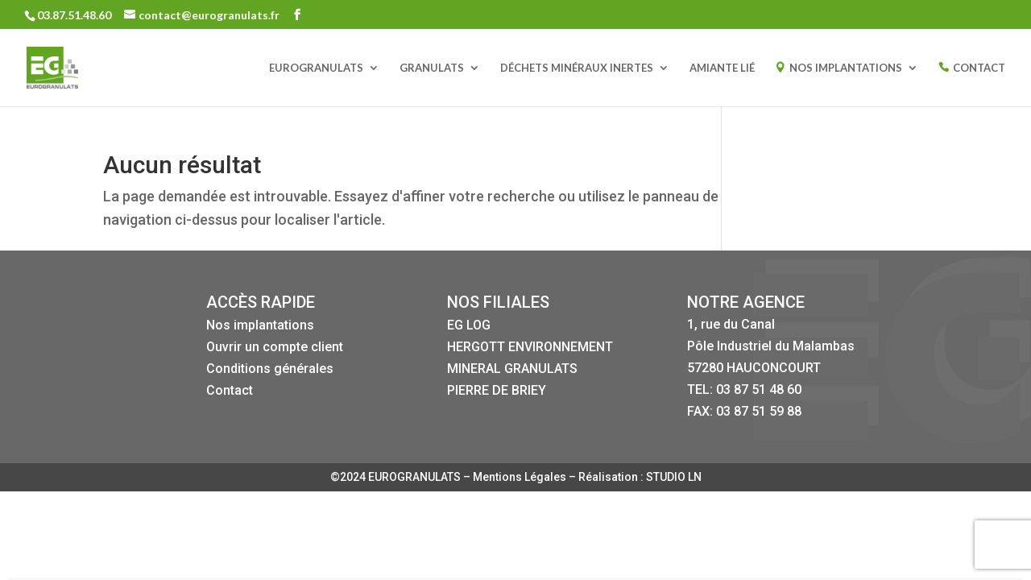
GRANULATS (432, 68)
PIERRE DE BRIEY (496, 390)
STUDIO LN (674, 476)
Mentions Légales (521, 476)
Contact (229, 390)
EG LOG (469, 325)
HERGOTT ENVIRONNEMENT (530, 346)
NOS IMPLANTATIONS (845, 68)
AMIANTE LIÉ (722, 68)
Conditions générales (269, 368)
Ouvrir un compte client (274, 346)
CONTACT (979, 68)
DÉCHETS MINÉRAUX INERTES (576, 68)
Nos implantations (260, 325)
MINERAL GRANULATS (512, 368)
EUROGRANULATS (316, 68)
